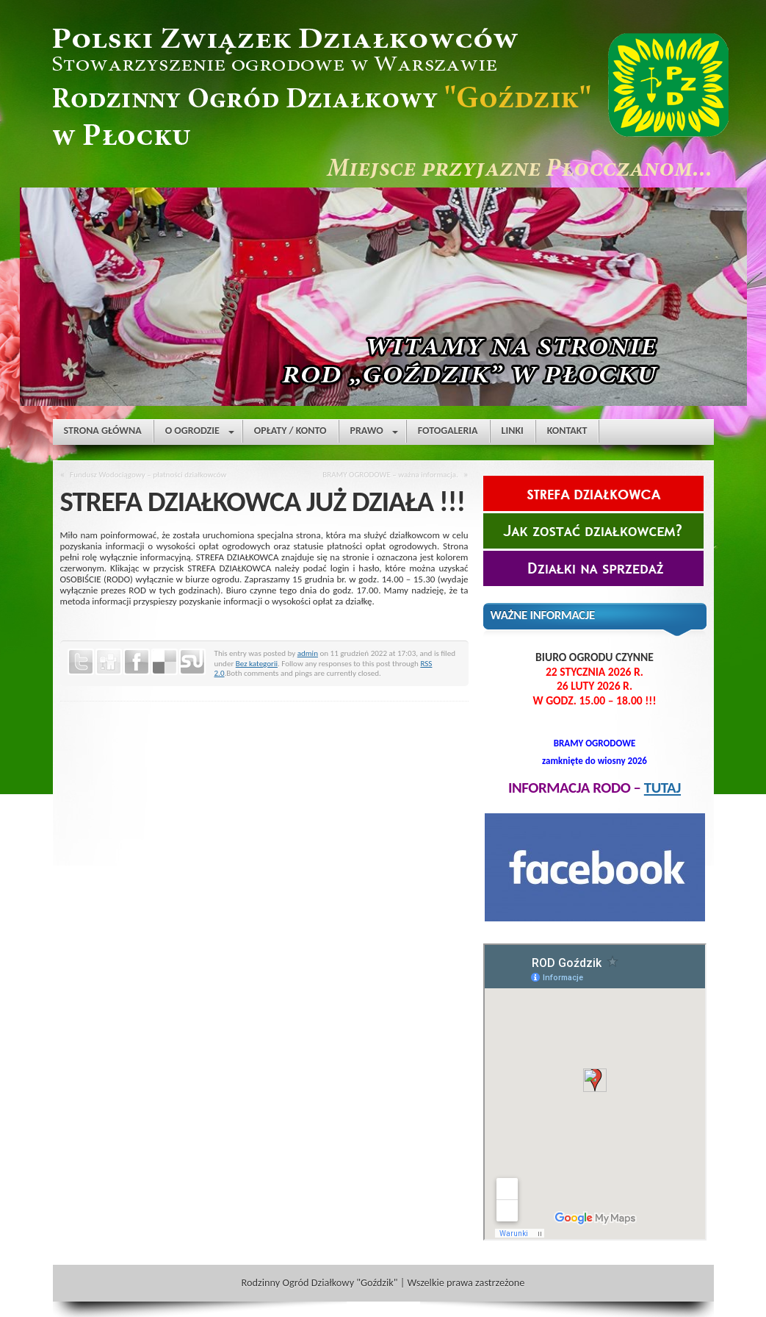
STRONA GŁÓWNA (103, 430)
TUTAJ (662, 787)
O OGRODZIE (199, 433)
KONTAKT (567, 430)
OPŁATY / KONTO (290, 430)
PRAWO (374, 433)
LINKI (513, 430)
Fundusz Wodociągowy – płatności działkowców (148, 474)
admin (307, 653)
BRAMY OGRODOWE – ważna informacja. (390, 474)
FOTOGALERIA (448, 430)
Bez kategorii (257, 663)
